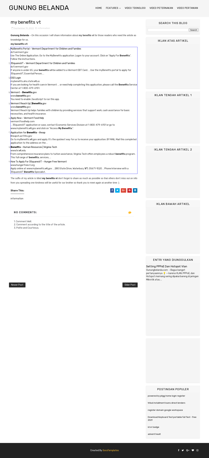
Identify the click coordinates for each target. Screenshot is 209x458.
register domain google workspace (165, 410)
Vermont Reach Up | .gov (28, 103)
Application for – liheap (28, 132)
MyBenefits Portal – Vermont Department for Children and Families (46, 48)
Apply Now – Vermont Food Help (27, 118)
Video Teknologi (135, 8)
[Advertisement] (173, 66)
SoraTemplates (111, 450)
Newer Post (17, 284)
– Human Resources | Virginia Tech (34, 147)
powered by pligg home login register (166, 396)
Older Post (130, 284)
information (44, 28)
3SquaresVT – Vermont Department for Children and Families (43, 63)
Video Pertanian (187, 8)
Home (99, 8)
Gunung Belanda (39, 8)
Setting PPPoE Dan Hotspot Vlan (166, 266)
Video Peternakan (161, 8)
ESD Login (16, 77)
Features (112, 8)
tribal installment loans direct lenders (166, 403)
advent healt (154, 434)
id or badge (153, 427)
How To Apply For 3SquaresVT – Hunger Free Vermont (39, 161)
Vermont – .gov (24, 92)
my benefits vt (50, 178)
